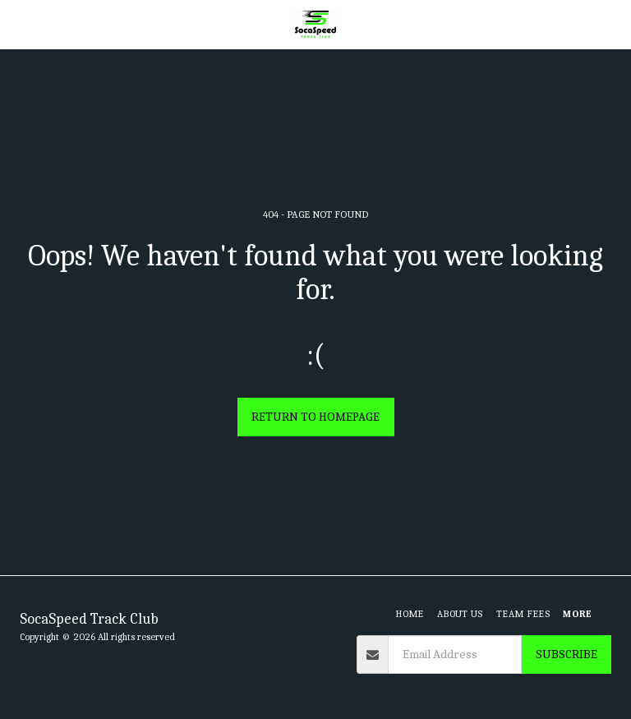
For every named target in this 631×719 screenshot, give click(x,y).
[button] (18, 23)
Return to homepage (315, 416)
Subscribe (566, 654)
